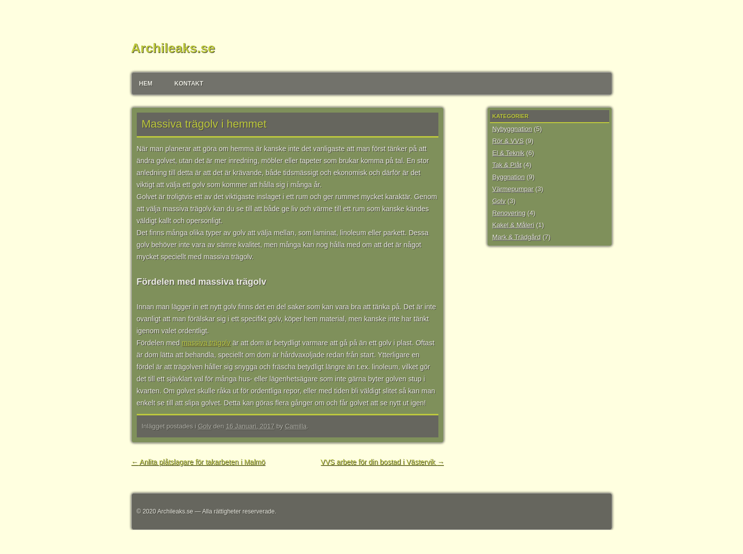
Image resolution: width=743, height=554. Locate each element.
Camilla (296, 426)
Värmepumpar (513, 189)
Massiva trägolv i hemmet (204, 124)
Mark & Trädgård (516, 237)
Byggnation (508, 177)
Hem (146, 83)
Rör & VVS (508, 141)
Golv (204, 426)
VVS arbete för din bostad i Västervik (382, 462)
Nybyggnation (512, 129)
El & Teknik (508, 153)
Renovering (509, 213)
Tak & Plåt (507, 165)
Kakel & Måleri (513, 225)
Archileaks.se (173, 48)
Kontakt (188, 83)
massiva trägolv (206, 343)
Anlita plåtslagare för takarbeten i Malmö (198, 462)
